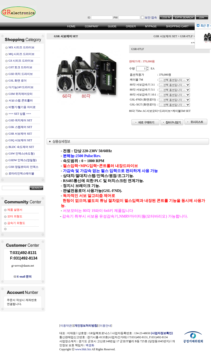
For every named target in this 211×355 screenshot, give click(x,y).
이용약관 (66, 325)
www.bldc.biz (83, 349)
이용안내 (105, 325)
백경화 (90, 345)
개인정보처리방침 (85, 325)
